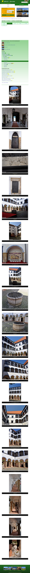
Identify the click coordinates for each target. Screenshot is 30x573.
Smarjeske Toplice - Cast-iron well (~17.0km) (7, 80)
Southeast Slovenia (5, 54)
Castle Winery (5, 65)
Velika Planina (23, 570)
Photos (10, 23)
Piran (14, 570)
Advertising (10, 572)
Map (15, 23)
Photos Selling (12, 572)
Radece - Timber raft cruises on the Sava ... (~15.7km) (8, 78)
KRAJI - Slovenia (8, 1)
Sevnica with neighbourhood (7, 55)
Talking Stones (5, 66)
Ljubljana (10, 570)
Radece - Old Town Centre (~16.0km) (6, 79)
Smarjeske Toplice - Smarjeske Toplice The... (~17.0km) (8, 72)
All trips (26, 23)
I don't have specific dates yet (5, 13)
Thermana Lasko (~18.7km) (5, 74)
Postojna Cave (19, 570)
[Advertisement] (8, 33)
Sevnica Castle (7, 57)
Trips (4, 23)
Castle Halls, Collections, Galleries (9, 63)
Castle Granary (5, 62)
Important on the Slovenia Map (18, 572)
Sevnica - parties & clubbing (5, 82)
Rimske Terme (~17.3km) (5, 73)
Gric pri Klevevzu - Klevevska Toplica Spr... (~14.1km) (8, 71)
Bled (5, 570)
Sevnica (4, 56)
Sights (20, 23)
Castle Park (6, 64)
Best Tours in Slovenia (6, 3)
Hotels (8, 4)
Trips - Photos (21, 4)
